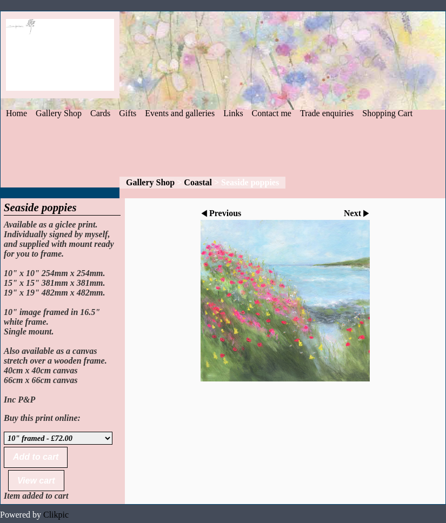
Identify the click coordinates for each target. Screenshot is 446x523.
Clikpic (56, 514)
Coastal (198, 182)
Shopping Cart (387, 113)
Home (16, 113)
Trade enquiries (327, 113)
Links (233, 113)
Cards (100, 113)
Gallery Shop (59, 113)
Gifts (127, 113)
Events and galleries (180, 113)
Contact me (271, 113)
